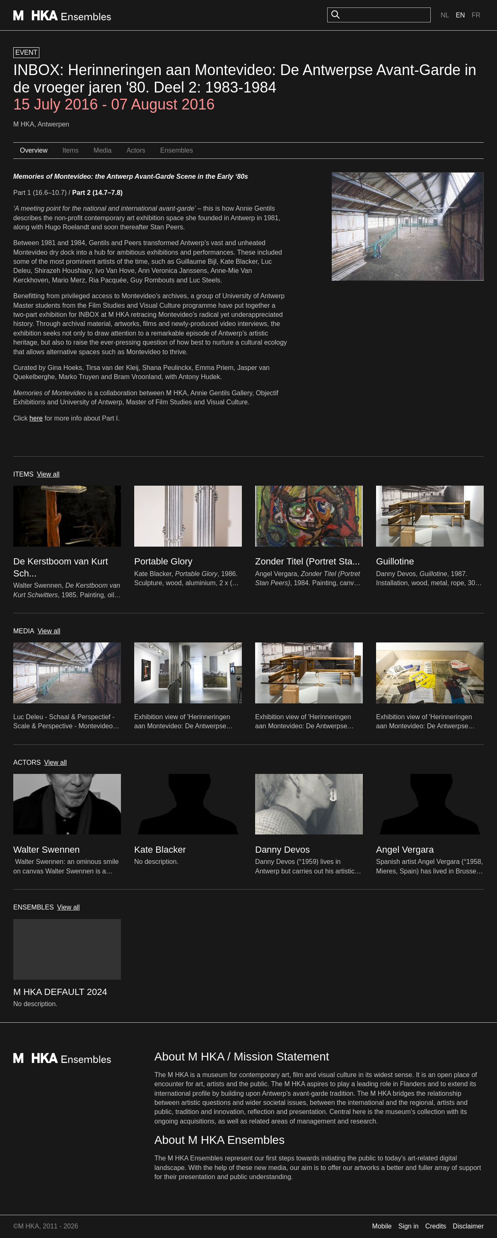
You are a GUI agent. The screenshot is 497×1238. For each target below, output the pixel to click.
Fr (476, 15)
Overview (34, 150)
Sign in (408, 1226)
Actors (135, 150)
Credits (435, 1226)
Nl (445, 15)
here (36, 418)
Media (103, 150)
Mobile (382, 1226)
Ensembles (176, 150)
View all (48, 474)
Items (71, 150)
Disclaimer (468, 1226)
